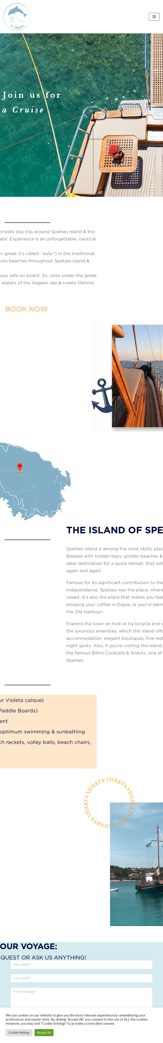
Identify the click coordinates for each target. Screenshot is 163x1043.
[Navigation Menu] (154, 17)
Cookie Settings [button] (18, 1032)
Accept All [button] (44, 1032)
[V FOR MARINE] (16, 16)
